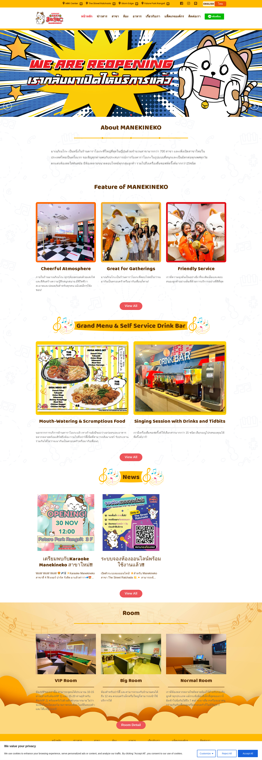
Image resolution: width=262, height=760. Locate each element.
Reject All (227, 753)
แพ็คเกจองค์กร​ (174, 16)
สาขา (115, 16)
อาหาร (137, 16)
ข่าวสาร (102, 16)
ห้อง (125, 16)
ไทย (220, 4)
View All (131, 306)
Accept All (248, 753)
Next (254, 106)
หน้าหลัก (86, 16)
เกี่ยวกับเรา (153, 16)
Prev (7, 106)
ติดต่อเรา (194, 16)
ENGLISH (208, 4)
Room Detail (131, 725)
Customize (205, 753)
